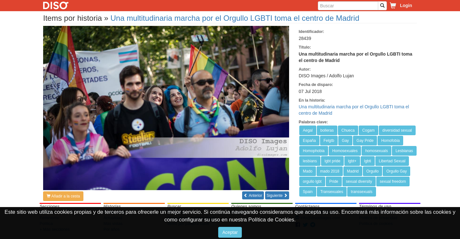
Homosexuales (344, 151)
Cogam (368, 130)
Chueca (348, 130)
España (309, 140)
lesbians (310, 161)
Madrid (353, 171)
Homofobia (390, 140)
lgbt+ (352, 161)
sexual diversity (359, 181)
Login (406, 5)
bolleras (327, 130)
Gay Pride (364, 140)
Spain (308, 191)
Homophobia (314, 151)
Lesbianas (404, 151)
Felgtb (329, 140)
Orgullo (372, 171)
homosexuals (376, 151)
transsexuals (361, 191)
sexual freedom (393, 181)
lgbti (367, 161)
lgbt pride (332, 161)
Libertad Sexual (392, 161)
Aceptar (230, 232)
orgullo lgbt (312, 181)
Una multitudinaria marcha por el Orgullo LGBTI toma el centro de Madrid (235, 18)
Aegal (308, 130)
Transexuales (331, 191)
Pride (333, 181)
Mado (307, 171)
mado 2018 (329, 171)
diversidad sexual (397, 130)
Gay (345, 140)
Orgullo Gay (396, 171)
